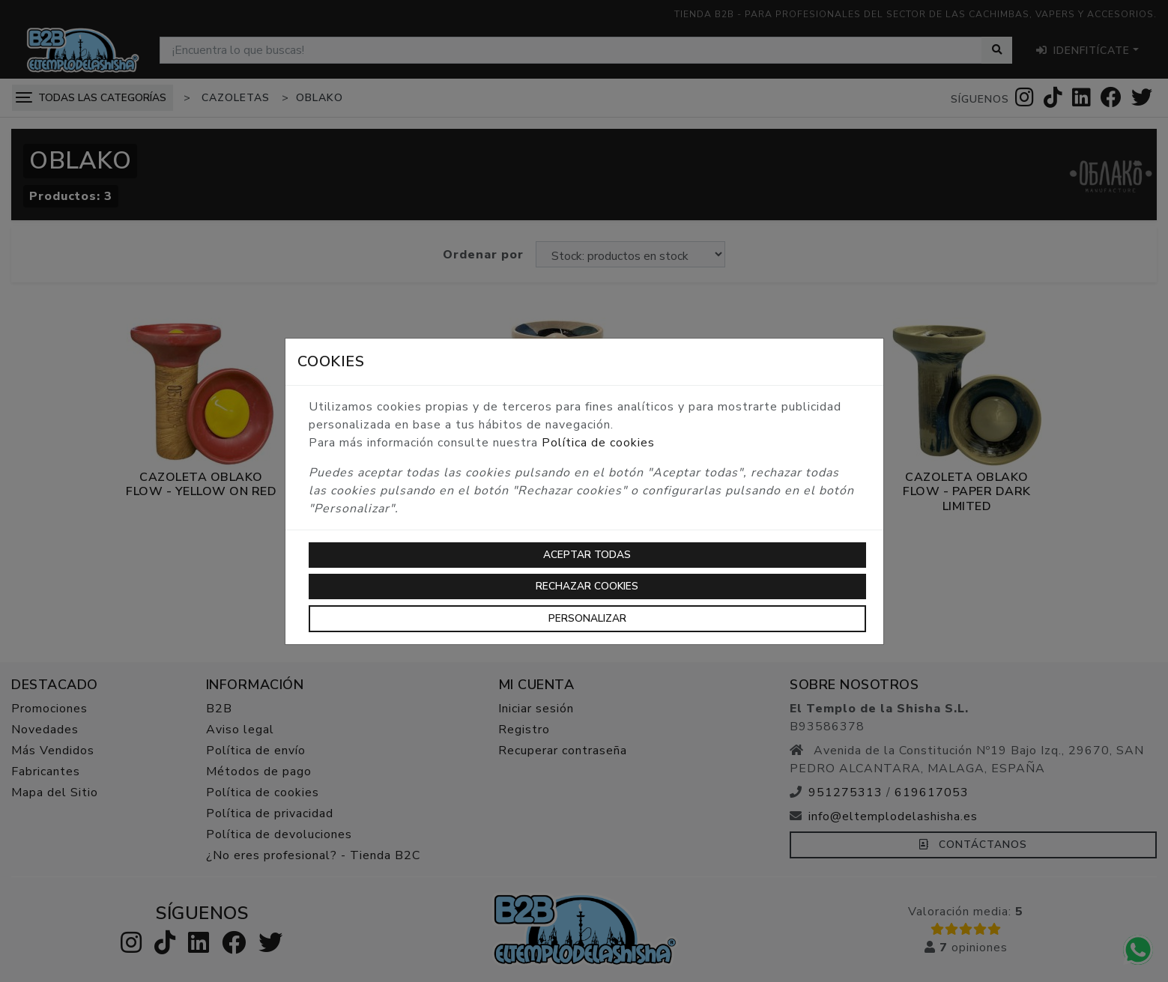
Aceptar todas (587, 555)
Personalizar (587, 618)
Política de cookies (598, 442)
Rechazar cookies (587, 586)
